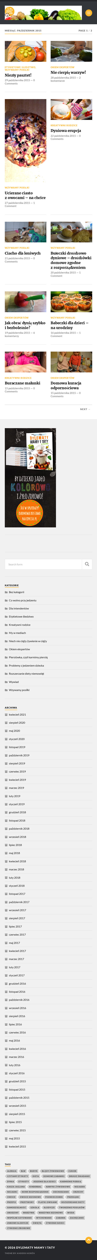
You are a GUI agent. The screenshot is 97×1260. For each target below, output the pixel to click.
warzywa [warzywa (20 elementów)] (28, 1212)
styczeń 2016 (17, 1073)
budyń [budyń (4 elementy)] (33, 1171)
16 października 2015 (63, 332)
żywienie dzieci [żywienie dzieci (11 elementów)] (55, 1223)
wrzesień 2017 (17, 910)
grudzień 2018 (17, 812)
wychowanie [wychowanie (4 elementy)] (44, 1218)
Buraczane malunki (22, 383)
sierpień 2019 (17, 763)
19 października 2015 (17, 332)
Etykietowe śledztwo (20, 67)
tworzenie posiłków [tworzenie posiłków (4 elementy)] (72, 1207)
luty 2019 (14, 796)
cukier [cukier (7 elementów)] (72, 1171)
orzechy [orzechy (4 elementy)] (78, 1192)
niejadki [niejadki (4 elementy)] (12, 1192)
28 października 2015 (63, 77)
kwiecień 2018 (17, 861)
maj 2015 (14, 1138)
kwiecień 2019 (17, 779)
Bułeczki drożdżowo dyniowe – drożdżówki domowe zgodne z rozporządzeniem (71, 260)
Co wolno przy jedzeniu (22, 600)
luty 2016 (14, 1065)
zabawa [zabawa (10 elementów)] (60, 1218)
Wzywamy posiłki (17, 69)
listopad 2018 (17, 820)
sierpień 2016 (17, 1016)
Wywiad (14, 681)
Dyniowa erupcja (66, 130)
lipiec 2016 (15, 1024)
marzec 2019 (16, 787)
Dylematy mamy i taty (35, 1247)
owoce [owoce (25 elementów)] (11, 1197)
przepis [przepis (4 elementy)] (11, 1202)
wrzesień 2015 (17, 1105)
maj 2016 (14, 1040)
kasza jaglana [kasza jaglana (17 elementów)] (16, 1187)
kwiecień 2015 (17, 1146)
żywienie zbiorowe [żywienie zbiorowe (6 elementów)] (18, 1228)
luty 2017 (14, 967)
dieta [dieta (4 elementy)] (36, 1176)
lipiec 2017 (15, 926)
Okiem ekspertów (63, 67)
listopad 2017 (17, 893)
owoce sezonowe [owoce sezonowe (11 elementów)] (30, 1197)
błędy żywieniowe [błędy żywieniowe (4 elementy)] (53, 1171)
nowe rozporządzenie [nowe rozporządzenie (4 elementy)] (35, 1192)
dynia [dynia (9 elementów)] (10, 1181)
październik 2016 (19, 999)
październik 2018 (19, 828)
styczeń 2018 (17, 885)
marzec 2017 (16, 959)
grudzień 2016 (17, 983)
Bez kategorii (16, 592)
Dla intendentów (19, 608)
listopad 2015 (17, 1089)
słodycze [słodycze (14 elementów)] (49, 1207)
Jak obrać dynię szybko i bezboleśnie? (25, 325)
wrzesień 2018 (17, 836)
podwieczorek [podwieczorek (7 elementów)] (54, 1197)
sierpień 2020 (17, 722)
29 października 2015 (17, 80)
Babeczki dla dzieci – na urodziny (70, 325)
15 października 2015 (17, 388)
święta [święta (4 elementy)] (37, 1223)
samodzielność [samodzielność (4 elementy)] (16, 1207)
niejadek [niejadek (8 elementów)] (80, 1187)
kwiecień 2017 (17, 950)
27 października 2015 (17, 202)
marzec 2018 (16, 869)
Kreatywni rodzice (64, 125)
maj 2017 (14, 942)
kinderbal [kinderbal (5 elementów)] (35, 1187)
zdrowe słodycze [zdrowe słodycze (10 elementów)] (17, 1223)
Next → (85, 409)
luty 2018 (14, 877)
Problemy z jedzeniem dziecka (26, 665)
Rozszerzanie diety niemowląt (26, 673)
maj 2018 (14, 853)
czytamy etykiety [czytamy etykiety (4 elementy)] (17, 1176)
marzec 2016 (16, 1056)
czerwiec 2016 (17, 1032)
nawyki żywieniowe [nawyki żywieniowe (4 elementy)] (58, 1187)
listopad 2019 (17, 747)
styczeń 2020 (17, 739)
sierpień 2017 (17, 918)
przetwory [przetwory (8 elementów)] (27, 1202)
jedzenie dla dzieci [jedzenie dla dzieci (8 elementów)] (44, 1181)
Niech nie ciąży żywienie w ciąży (28, 641)
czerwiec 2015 (17, 1130)
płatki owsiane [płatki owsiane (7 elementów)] (47, 1202)
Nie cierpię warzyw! (68, 72)
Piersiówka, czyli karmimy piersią (28, 657)
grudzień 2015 (17, 1081)
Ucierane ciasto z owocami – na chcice (25, 195)
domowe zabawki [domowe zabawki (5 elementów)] (54, 1176)
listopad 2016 (17, 991)
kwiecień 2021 (17, 714)
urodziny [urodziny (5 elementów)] (13, 1212)
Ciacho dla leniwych (23, 253)
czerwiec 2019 (17, 771)
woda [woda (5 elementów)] (70, 1212)
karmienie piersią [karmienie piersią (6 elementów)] (70, 1181)
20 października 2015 (63, 272)
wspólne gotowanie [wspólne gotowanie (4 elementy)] (19, 1218)
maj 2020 (14, 730)
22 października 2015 (63, 135)
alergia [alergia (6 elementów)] (11, 1171)
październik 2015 (19, 1097)
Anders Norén (26, 1253)
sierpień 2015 (17, 1114)
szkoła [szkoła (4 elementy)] (35, 1207)
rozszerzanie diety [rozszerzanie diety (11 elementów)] (72, 1202)
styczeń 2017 (17, 975)
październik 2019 (19, 755)
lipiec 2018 (15, 844)
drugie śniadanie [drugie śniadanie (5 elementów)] (79, 1176)
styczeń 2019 (17, 804)
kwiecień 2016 (17, 1048)
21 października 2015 (17, 258)
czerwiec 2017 (17, 934)
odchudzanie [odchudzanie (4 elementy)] (61, 1192)
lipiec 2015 (15, 1122)
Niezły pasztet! (18, 75)
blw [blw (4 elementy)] (23, 1171)
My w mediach (17, 632)
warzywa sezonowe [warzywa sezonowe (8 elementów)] (51, 1212)
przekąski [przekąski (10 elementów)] (73, 1197)
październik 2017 (19, 902)
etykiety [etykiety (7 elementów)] (24, 1181)
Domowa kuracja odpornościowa (66, 385)
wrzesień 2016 (17, 1008)
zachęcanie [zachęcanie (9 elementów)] (77, 1218)
